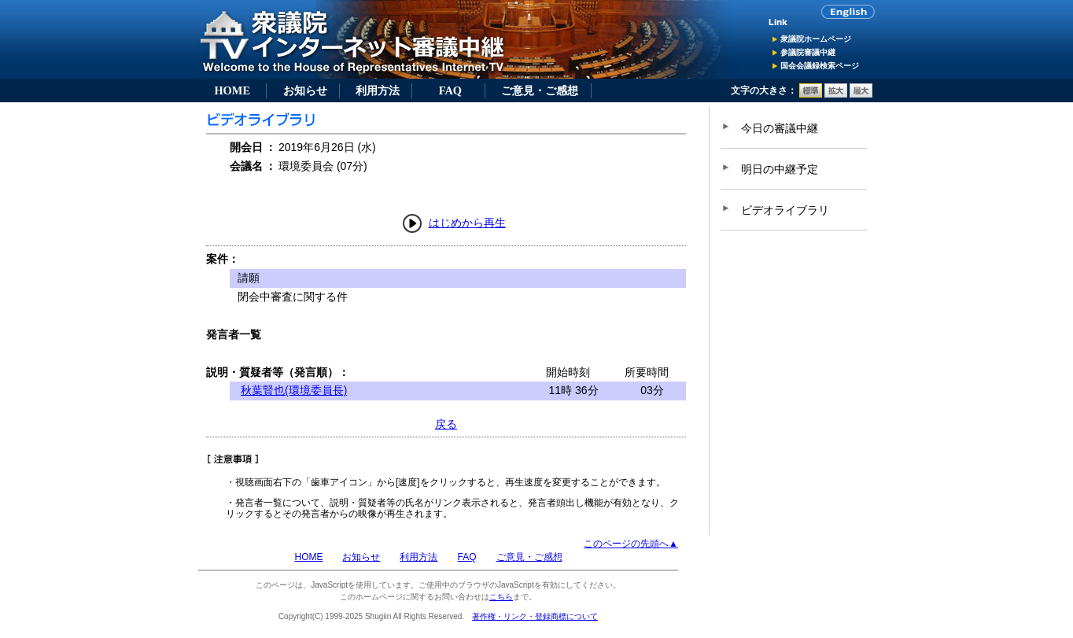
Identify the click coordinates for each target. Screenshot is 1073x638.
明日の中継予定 (779, 169)
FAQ (450, 90)
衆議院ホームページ (815, 39)
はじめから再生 (467, 222)
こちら (501, 596)
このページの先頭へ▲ (631, 543)
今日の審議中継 (779, 128)
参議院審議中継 (807, 52)
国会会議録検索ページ (819, 65)
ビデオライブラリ (785, 210)
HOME (232, 90)
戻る (446, 424)
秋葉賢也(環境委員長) (294, 390)
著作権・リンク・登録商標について (535, 616)
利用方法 (378, 90)
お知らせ (305, 90)
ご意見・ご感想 (539, 90)
